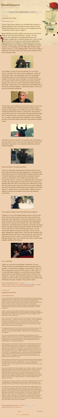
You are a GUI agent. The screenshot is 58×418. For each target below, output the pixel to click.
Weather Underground (28, 286)
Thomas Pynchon (20, 286)
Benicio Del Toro (14, 284)
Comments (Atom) (25, 414)
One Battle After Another (9, 18)
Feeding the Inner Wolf (9, 292)
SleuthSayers (10, 5)
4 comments (22, 405)
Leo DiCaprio (38, 284)
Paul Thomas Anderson (6, 286)
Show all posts (32, 12)
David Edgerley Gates (22, 284)
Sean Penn (14, 286)
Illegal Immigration (31, 284)
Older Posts (40, 411)
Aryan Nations (8, 284)
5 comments (22, 282)
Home (19, 411)
